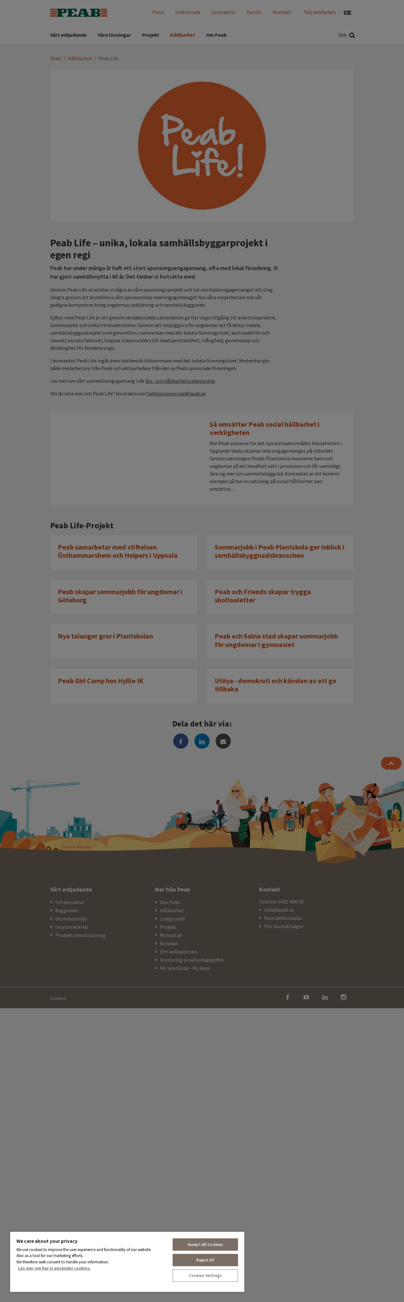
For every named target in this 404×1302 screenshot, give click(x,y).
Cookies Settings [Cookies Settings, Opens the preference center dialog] (205, 1275)
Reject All (205, 1260)
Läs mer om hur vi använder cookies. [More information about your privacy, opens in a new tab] (54, 1268)
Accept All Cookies (205, 1244)
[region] (127, 1261)
